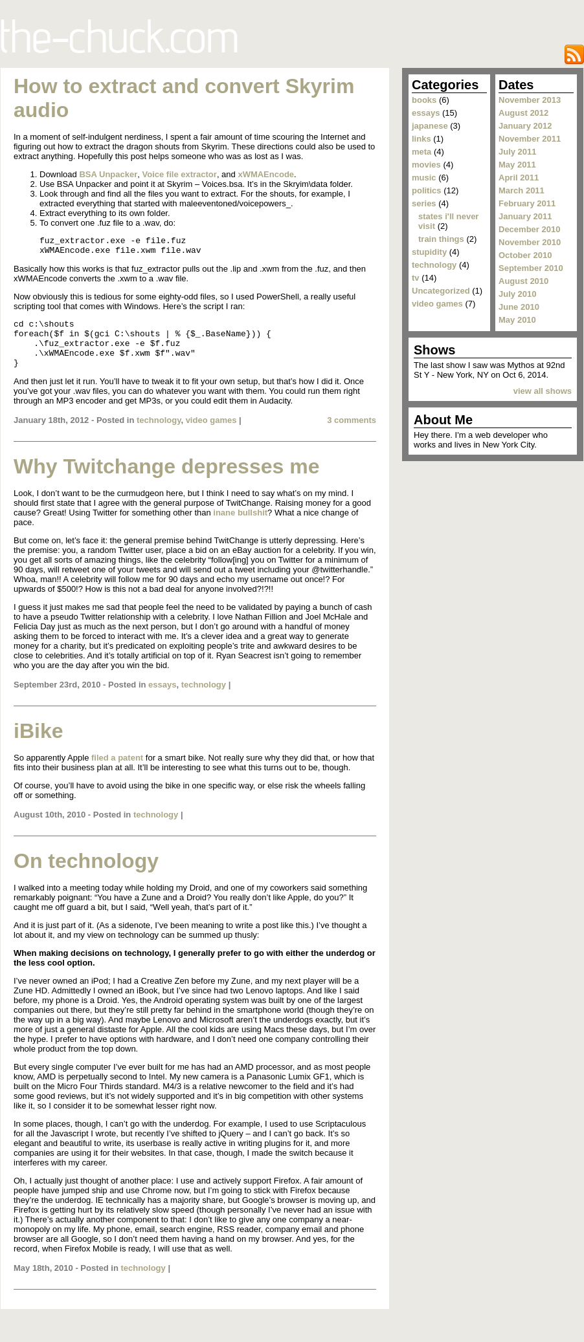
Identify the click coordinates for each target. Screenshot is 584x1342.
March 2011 (522, 190)
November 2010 (530, 242)
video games (211, 433)
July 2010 (518, 294)
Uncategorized (441, 291)
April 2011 (519, 177)
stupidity (429, 252)
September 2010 (531, 268)
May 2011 (517, 164)
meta (421, 152)
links (421, 139)
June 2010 (519, 307)
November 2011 (530, 139)
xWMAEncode (266, 174)
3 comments (351, 433)
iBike (38, 744)
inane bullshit (240, 526)
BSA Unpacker (108, 174)
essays (162, 698)
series (424, 203)
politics (427, 190)
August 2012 (523, 113)
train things (441, 239)
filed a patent (117, 771)
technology (159, 433)
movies (426, 164)
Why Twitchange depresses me (166, 480)
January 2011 (525, 216)
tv (416, 278)
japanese (430, 126)
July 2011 (518, 152)
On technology (86, 874)
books (424, 100)
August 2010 (523, 281)
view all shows (542, 391)
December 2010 (529, 229)
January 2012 (525, 126)
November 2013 (530, 100)
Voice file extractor (179, 174)
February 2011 (527, 203)
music (424, 177)
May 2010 (517, 320)
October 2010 (525, 255)
